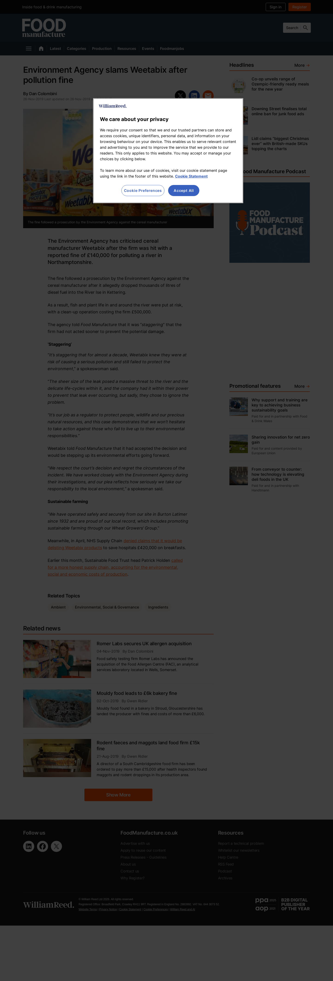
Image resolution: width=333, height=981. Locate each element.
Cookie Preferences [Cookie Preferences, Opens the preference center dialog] (143, 190)
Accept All (184, 190)
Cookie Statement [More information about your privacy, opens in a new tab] (191, 176)
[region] (168, 150)
